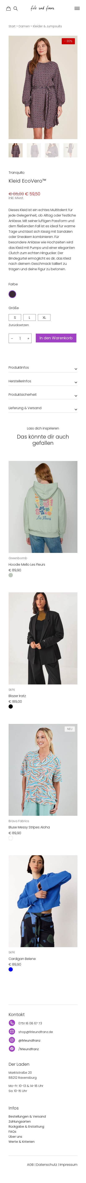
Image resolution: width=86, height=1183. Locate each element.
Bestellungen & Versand (27, 1116)
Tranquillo (16, 172)
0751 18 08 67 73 (30, 1023)
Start (12, 26)
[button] (76, 8)
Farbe (13, 284)
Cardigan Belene (22, 958)
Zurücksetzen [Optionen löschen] (19, 325)
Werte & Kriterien (22, 1141)
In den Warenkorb (56, 338)
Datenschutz (46, 1164)
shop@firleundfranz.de (35, 1032)
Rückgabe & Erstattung (26, 1126)
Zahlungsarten (20, 1121)
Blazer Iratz (17, 695)
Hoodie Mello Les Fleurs (27, 564)
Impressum (68, 1164)
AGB (30, 1164)
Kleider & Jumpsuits (47, 26)
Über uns (15, 1136)
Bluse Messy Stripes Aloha (29, 827)
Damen (24, 26)
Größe (14, 308)
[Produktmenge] (20, 338)
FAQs (12, 1131)
